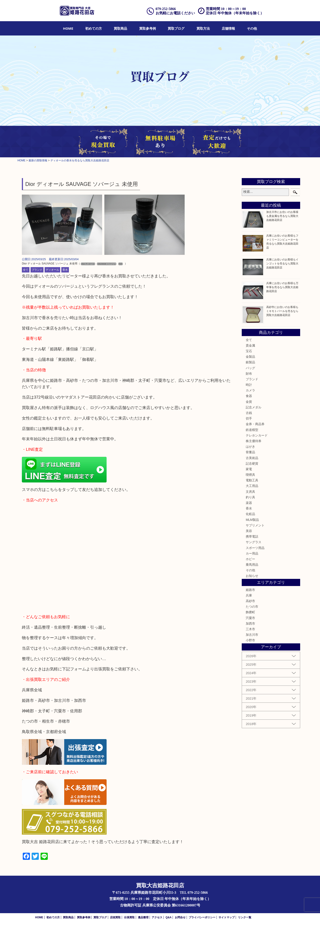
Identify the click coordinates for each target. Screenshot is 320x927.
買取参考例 (147, 28)
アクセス (157, 917)
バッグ (250, 368)
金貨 (249, 401)
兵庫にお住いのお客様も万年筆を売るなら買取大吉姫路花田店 (282, 287)
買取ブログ (176, 28)
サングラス (253, 542)
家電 (249, 469)
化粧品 (250, 514)
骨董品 (250, 452)
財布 (249, 373)
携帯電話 (252, 536)
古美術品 (252, 458)
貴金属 (250, 345)
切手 (249, 418)
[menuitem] (68, 28)
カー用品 (252, 553)
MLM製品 (252, 520)
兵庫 (249, 595)
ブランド (37, 269)
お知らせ (252, 576)
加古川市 (252, 634)
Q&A (169, 917)
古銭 (249, 413)
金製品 (250, 356)
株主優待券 (253, 441)
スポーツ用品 (255, 548)
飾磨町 (250, 612)
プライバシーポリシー (202, 917)
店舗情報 (228, 28)
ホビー (250, 559)
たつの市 (252, 606)
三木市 (250, 629)
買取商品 (120, 28)
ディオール (52, 269)
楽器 (249, 503)
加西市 (250, 623)
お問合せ (180, 917)
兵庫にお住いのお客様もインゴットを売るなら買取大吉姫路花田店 (282, 263)
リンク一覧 (244, 917)
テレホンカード (257, 435)
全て (25, 269)
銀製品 (250, 362)
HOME (68, 28)
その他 (252, 28)
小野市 (250, 640)
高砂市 (250, 601)
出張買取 (129, 917)
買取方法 (203, 28)
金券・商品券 (255, 424)
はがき (250, 446)
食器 (249, 396)
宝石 (249, 351)
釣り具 (250, 497)
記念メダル (253, 407)
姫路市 (250, 590)
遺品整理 (143, 917)
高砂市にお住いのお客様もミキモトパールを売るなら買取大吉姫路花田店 (282, 311)
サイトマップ (227, 917)
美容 (249, 531)
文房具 (250, 491)
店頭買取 (115, 917)
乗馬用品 (252, 564)
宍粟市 (250, 618)
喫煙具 (250, 474)
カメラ (250, 390)
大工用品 (252, 486)
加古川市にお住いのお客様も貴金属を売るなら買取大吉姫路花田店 (282, 216)
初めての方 (93, 28)
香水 (65, 269)
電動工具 (252, 480)
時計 (249, 385)
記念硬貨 (252, 463)
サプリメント (255, 525)
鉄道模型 (252, 430)
